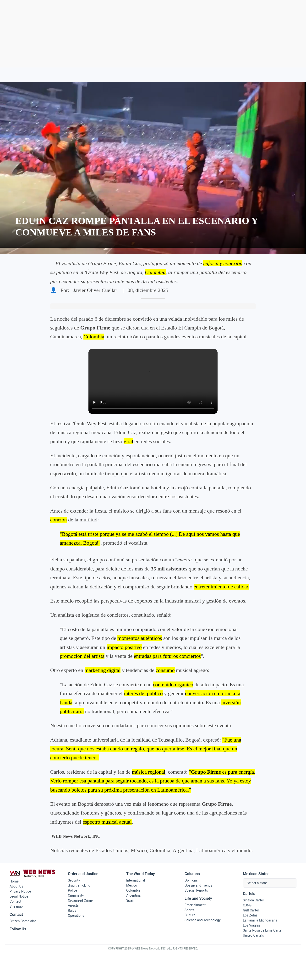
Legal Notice (19, 896)
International (135, 880)
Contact (15, 901)
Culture (190, 915)
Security (74, 880)
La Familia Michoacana (260, 920)
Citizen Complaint (23, 921)
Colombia (133, 890)
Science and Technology (203, 920)
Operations (76, 915)
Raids (72, 910)
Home (14, 881)
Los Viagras (251, 925)
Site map (16, 906)
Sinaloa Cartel (253, 900)
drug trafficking (79, 885)
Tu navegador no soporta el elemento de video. (153, 381)
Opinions (191, 880)
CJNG (247, 905)
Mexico (131, 885)
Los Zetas (250, 915)
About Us (16, 886)
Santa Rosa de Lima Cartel (262, 930)
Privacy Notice (20, 891)
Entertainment (195, 905)
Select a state (257, 883)
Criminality (76, 895)
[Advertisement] (153, 33)
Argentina (133, 895)
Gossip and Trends (198, 885)
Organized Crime (80, 900)
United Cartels (253, 935)
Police (72, 890)
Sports (189, 910)
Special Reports (196, 890)
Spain (130, 900)
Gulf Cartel (251, 910)
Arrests (73, 905)
